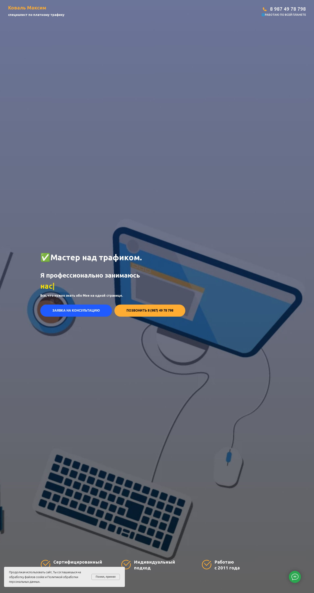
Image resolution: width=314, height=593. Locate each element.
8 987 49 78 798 (288, 9)
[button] (76, 311)
